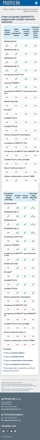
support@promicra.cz (11, 420)
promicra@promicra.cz (11, 409)
